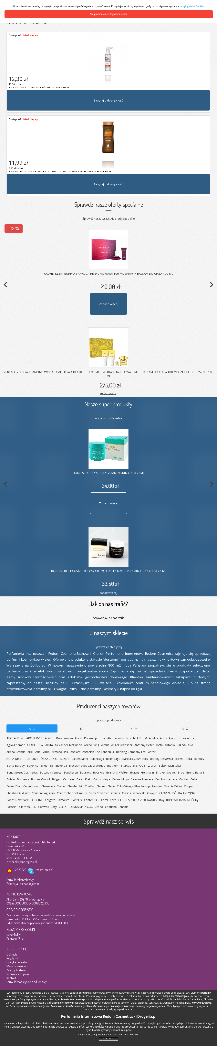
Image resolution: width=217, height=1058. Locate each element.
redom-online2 (45, 870)
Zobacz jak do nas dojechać (22, 884)
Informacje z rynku (17, 974)
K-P (133, 728)
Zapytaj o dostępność (108, 100)
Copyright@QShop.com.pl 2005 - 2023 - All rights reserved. (108, 1034)
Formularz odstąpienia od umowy (26, 982)
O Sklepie (11, 954)
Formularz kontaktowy (20, 880)
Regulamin (12, 958)
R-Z (185, 728)
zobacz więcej (108, 393)
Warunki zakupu (16, 966)
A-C (32, 728)
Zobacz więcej (108, 304)
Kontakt (11, 978)
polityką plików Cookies (192, 6)
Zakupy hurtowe (16, 970)
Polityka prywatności (19, 962)
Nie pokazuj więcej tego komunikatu (109, 14)
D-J (83, 728)
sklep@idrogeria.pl (26, 862)
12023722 (20, 870)
